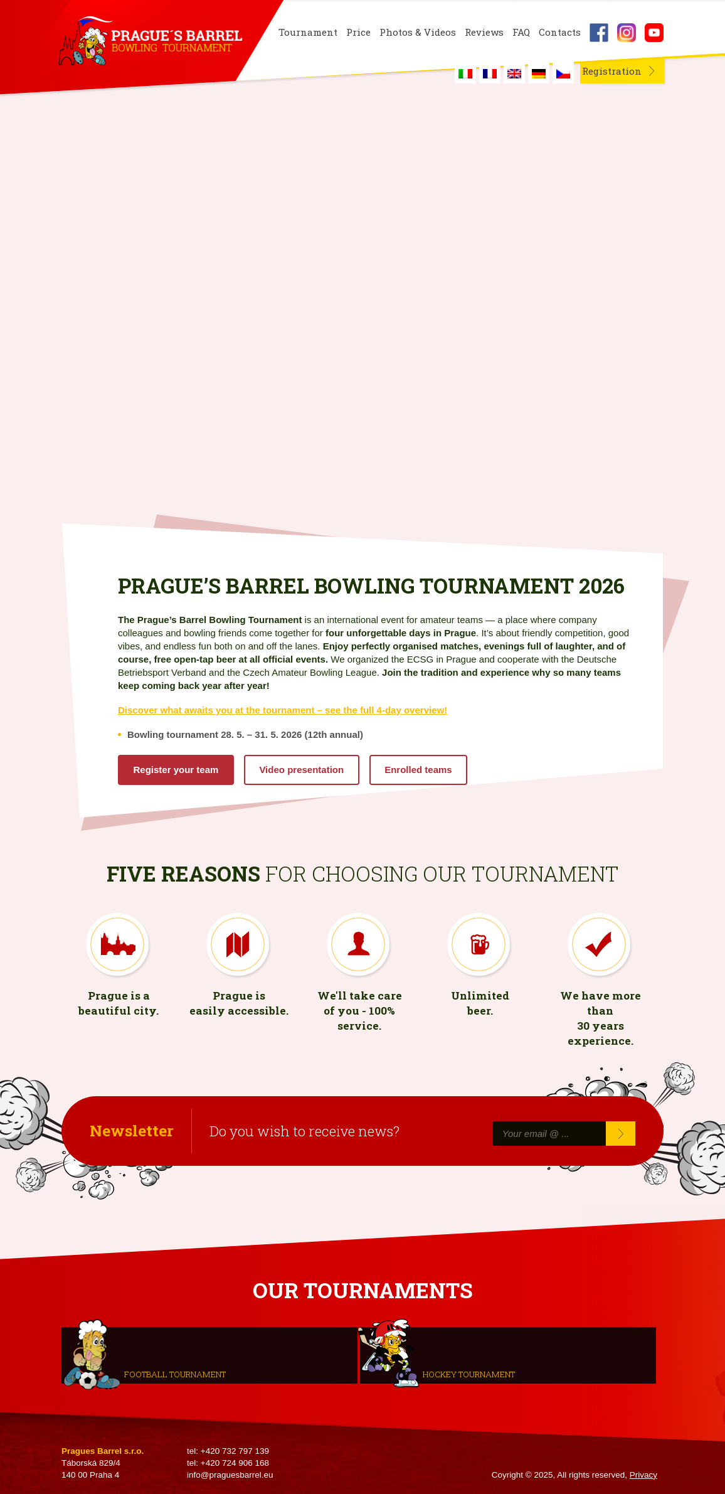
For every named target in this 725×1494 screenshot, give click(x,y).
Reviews (484, 32)
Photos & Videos (417, 32)
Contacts (560, 32)
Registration (612, 71)
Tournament (307, 32)
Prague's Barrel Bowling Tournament (150, 42)
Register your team (176, 769)
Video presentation (301, 769)
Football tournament (175, 1373)
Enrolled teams (418, 769)
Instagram (626, 32)
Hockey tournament (469, 1373)
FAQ (521, 32)
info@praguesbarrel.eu (230, 1475)
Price (358, 32)
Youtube (654, 32)
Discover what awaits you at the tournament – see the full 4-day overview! (282, 710)
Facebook (599, 32)
